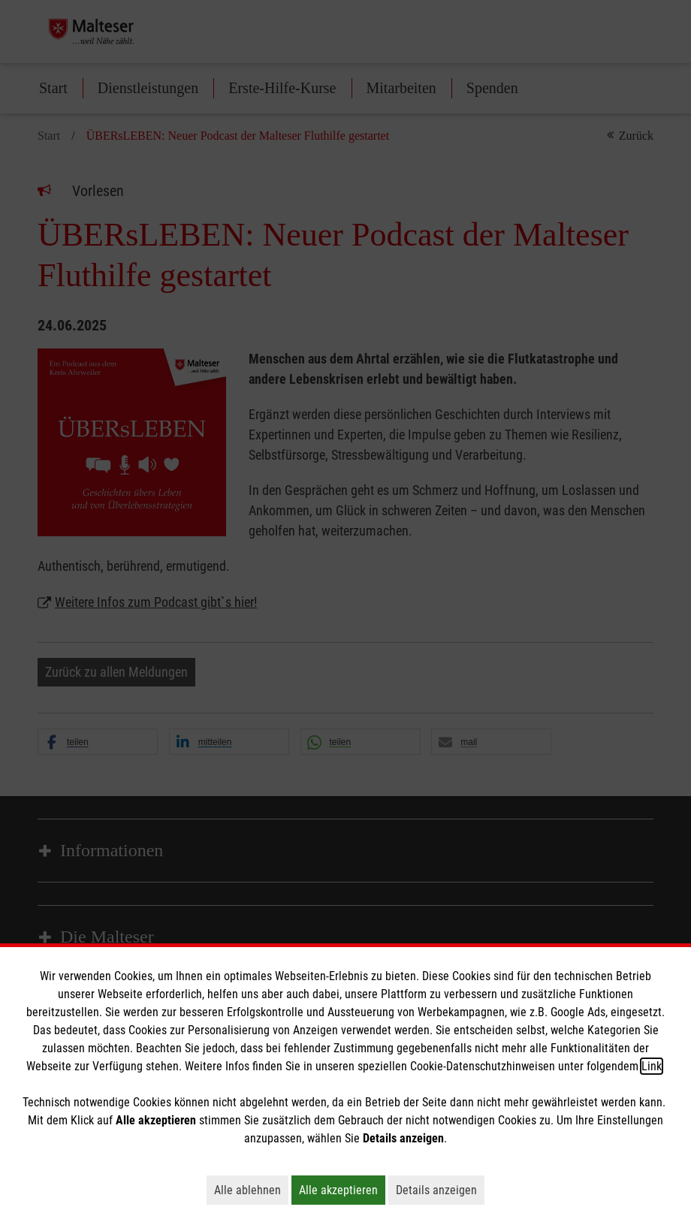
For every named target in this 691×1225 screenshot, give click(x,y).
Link (651, 1066)
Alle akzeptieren (342, 1189)
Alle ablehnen (251, 1189)
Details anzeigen (440, 1189)
